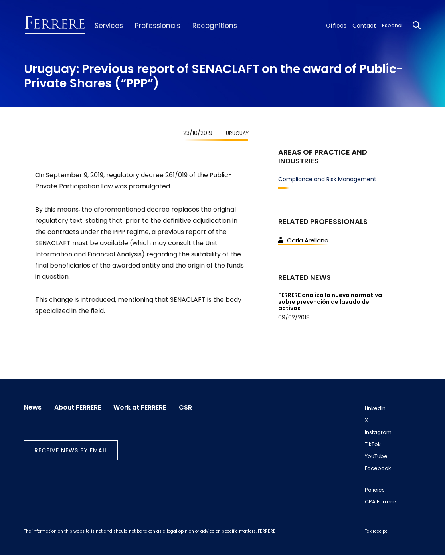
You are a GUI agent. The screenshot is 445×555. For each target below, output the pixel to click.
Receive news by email (70, 450)
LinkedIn (375, 408)
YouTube (376, 456)
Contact (365, 25)
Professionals (153, 25)
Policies (375, 490)
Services (107, 25)
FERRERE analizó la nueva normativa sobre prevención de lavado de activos (330, 302)
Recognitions (206, 25)
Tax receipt (376, 531)
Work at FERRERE (141, 406)
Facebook (378, 468)
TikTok (373, 444)
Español (392, 25)
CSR (188, 406)
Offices (340, 25)
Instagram (378, 432)
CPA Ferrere (380, 501)
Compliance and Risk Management (327, 179)
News (33, 406)
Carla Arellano (303, 240)
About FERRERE (78, 406)
